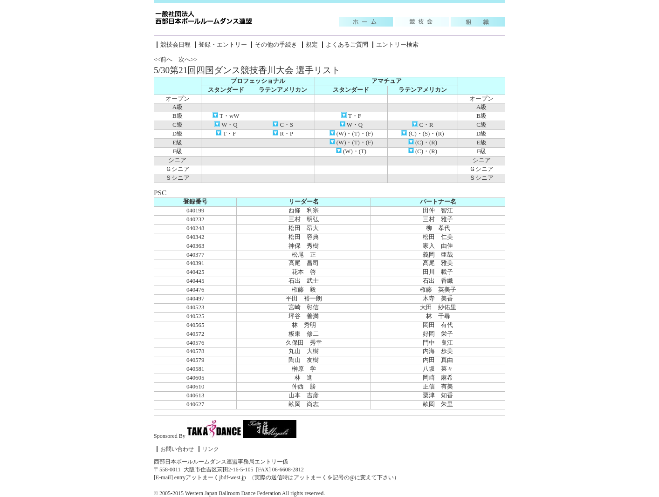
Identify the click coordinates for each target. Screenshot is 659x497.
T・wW (226, 116)
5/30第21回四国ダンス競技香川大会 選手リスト (247, 70)
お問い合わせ (177, 449)
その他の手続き (276, 44)
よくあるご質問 (347, 44)
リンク (210, 449)
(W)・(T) (351, 151)
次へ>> (187, 59)
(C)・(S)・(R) (422, 133)
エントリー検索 (397, 44)
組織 (478, 22)
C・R (422, 125)
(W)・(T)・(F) (351, 133)
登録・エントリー (223, 44)
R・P (283, 133)
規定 (312, 44)
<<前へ (163, 59)
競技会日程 (175, 44)
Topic (366, 22)
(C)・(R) (422, 142)
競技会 (422, 22)
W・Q (225, 125)
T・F (351, 116)
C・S (283, 125)
